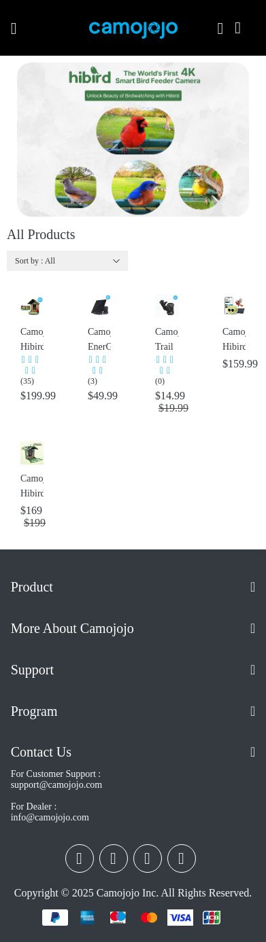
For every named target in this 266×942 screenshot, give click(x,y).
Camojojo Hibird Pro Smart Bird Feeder (32, 487)
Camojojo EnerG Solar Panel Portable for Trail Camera (99, 341)
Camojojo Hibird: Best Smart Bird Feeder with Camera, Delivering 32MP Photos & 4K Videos (32, 341)
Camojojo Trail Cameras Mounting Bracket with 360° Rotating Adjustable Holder (166, 341)
